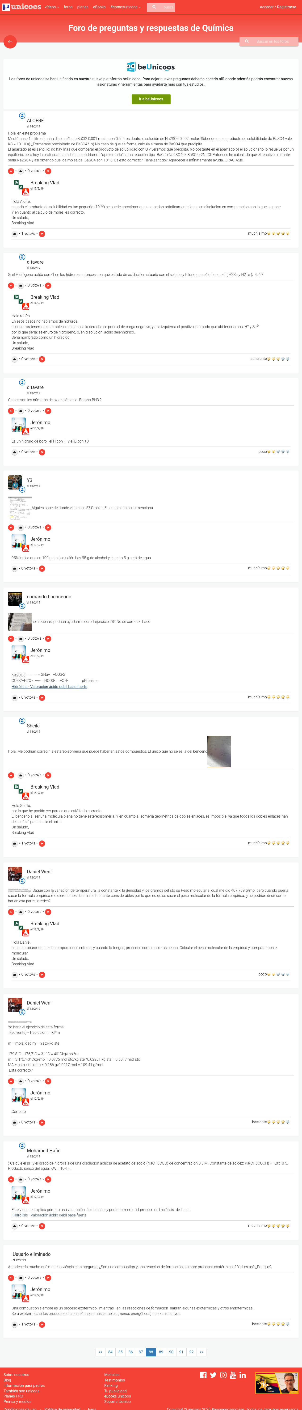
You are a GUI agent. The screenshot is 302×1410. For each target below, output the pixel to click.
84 (110, 1352)
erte (83, 1215)
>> (202, 1352)
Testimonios (114, 1380)
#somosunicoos (125, 7)
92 (191, 1352)
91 (181, 1352)
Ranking (111, 1385)
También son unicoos (21, 1391)
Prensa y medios (17, 1401)
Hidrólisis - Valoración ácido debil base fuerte (49, 686)
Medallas (112, 1374)
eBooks (99, 7)
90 (171, 1352)
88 (151, 1352)
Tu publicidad (115, 1391)
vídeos (52, 7)
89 (161, 1352)
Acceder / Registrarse (278, 7)
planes (82, 7)
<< (100, 1352)
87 (141, 1352)
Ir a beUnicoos (151, 99)
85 (120, 1352)
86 (131, 1352)
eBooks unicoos (117, 1396)
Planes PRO (13, 1396)
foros (68, 7)
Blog (7, 1380)
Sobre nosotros (16, 1374)
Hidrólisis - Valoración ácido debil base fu (46, 1215)
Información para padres (24, 1385)
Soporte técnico (117, 1401)
